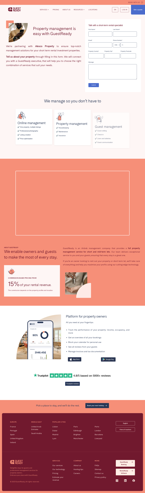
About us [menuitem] (77, 465)
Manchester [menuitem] (78, 438)
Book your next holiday (97, 405)
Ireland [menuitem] (13, 442)
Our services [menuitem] (57, 465)
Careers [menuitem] (77, 473)
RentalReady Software (126, 472)
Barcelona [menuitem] (99, 434)
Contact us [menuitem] (99, 473)
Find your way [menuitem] (46, 9)
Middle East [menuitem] (36, 422)
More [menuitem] (97, 461)
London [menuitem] (98, 430)
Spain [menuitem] (12, 434)
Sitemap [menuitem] (98, 469)
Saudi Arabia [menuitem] (36, 433)
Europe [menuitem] (13, 422)
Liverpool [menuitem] (98, 438)
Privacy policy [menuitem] (100, 477)
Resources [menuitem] (79, 10)
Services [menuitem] (44, 10)
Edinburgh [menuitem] (78, 430)
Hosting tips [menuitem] (78, 469)
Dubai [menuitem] (54, 430)
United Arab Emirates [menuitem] (36, 428)
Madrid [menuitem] (55, 434)
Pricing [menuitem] (56, 10)
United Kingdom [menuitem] (16, 438)
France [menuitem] (13, 427)
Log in (124, 10)
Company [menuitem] (78, 461)
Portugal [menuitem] (13, 430)
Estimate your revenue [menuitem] (57, 478)
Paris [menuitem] (76, 427)
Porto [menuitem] (97, 427)
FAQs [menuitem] (97, 465)
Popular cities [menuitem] (59, 422)
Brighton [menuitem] (77, 434)
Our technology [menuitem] (58, 469)
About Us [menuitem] (66, 10)
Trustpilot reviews (72, 384)
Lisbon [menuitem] (55, 427)
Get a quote (138, 10)
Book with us (135, 2)
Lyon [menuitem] (54, 438)
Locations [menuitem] (92, 10)
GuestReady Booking (126, 463)
